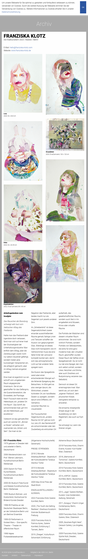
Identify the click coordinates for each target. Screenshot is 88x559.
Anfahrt (14, 555)
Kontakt (5, 555)
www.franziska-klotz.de (21, 50)
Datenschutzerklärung (11, 12)
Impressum (39, 555)
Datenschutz (26, 555)
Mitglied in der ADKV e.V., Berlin (42, 552)
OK (83, 7)
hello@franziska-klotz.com (21, 47)
